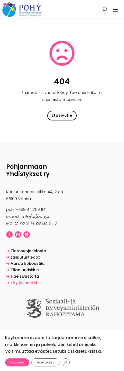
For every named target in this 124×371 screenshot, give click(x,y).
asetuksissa (88, 351)
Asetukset (45, 362)
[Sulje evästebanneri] (66, 362)
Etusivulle (62, 115)
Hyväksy (17, 362)
